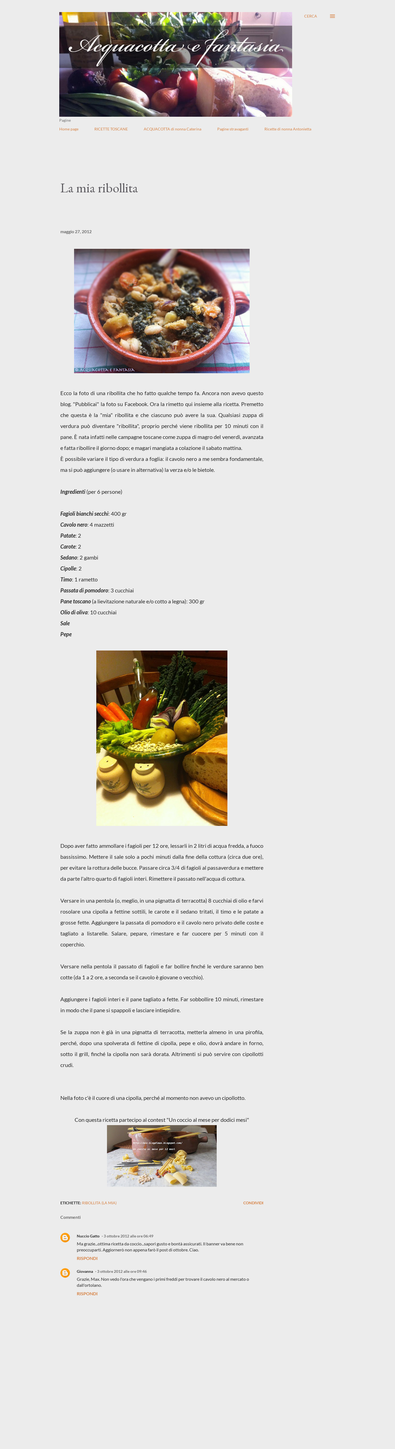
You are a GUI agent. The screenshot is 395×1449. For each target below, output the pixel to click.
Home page (68, 129)
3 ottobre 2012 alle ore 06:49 (128, 1236)
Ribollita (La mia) (99, 1202)
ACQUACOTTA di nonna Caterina (172, 129)
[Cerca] (310, 16)
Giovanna (85, 1271)
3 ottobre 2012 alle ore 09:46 (122, 1271)
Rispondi (87, 1258)
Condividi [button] (253, 1202)
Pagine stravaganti (233, 129)
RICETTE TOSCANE (111, 129)
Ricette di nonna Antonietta (287, 129)
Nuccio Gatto (88, 1236)
